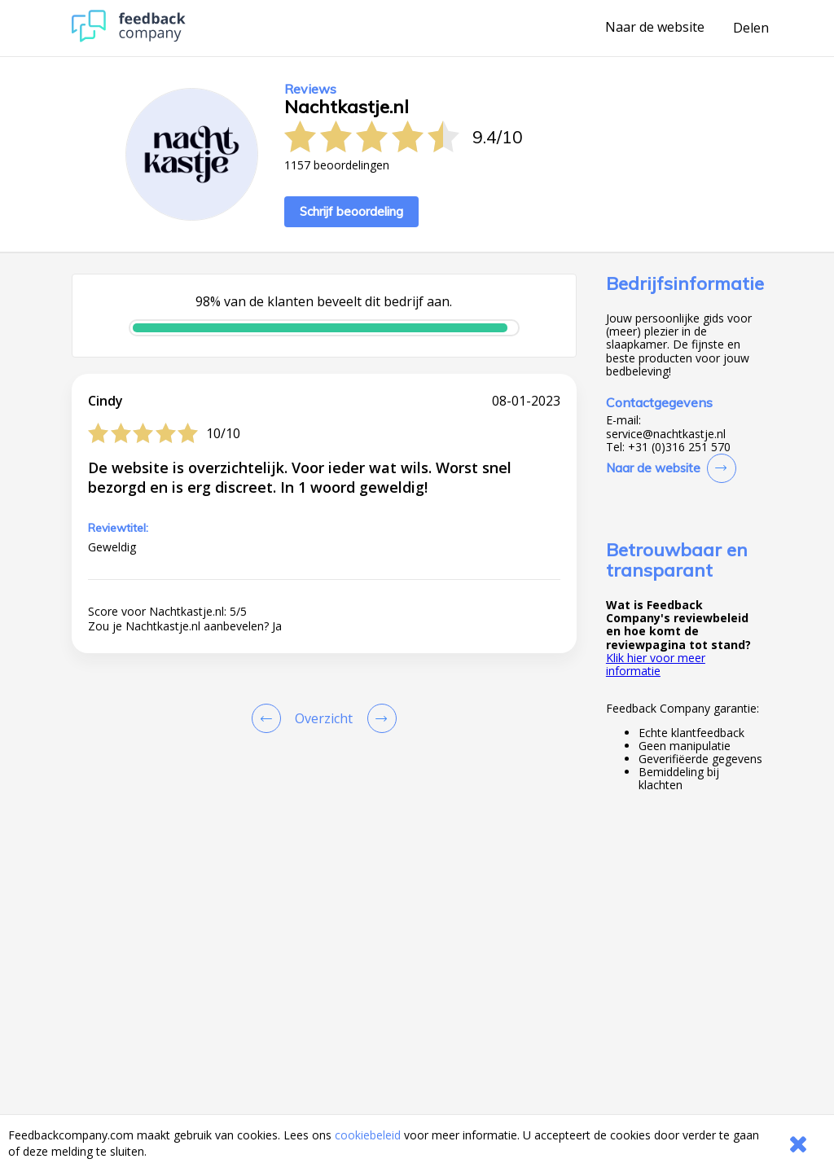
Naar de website (655, 28)
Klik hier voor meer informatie (655, 664)
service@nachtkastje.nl (666, 434)
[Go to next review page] (379, 718)
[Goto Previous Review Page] (270, 718)
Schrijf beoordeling (351, 211)
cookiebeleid (368, 1135)
